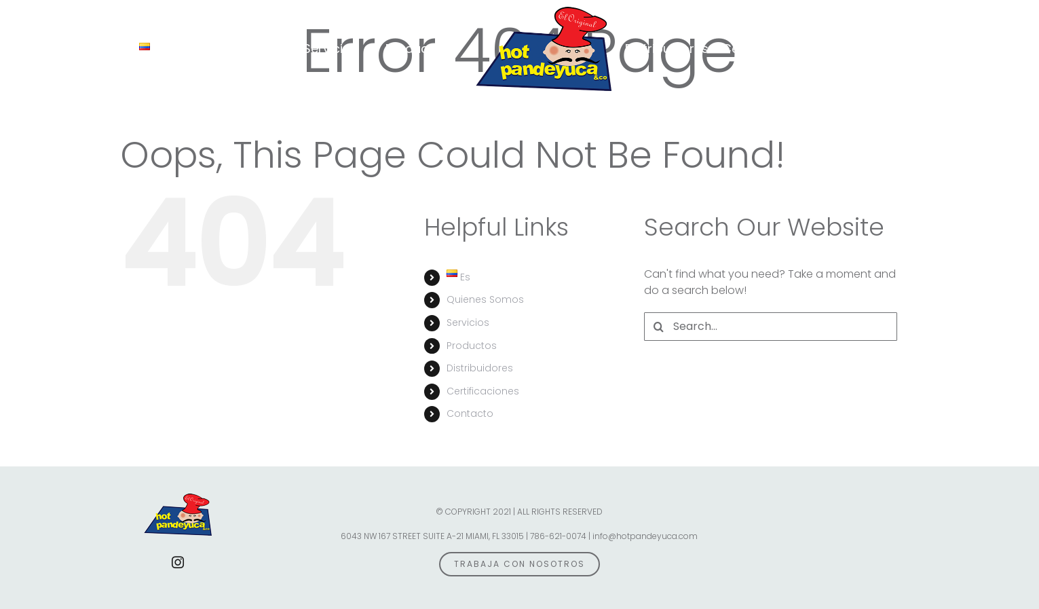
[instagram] (178, 562)
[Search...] (770, 326)
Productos (472, 345)
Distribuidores (480, 368)
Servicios (468, 322)
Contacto (470, 413)
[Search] (658, 326)
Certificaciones (483, 391)
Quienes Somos (485, 299)
